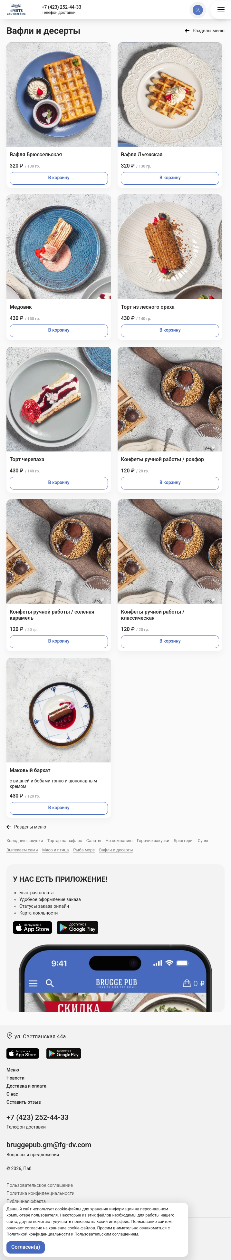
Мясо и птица (55, 850)
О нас (12, 1094)
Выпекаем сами (22, 850)
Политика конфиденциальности (40, 1193)
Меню (12, 1069)
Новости (15, 1078)
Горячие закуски (153, 840)
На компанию (119, 840)
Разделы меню (209, 30)
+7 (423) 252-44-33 (62, 7)
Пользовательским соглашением (106, 1234)
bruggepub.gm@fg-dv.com (48, 1145)
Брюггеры (183, 840)
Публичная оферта (26, 1201)
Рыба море (84, 850)
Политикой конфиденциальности (38, 1234)
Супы (203, 840)
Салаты (93, 840)
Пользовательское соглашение (39, 1185)
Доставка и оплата (26, 1086)
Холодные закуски (24, 840)
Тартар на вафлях (64, 840)
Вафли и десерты (116, 850)
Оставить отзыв (23, 1102)
